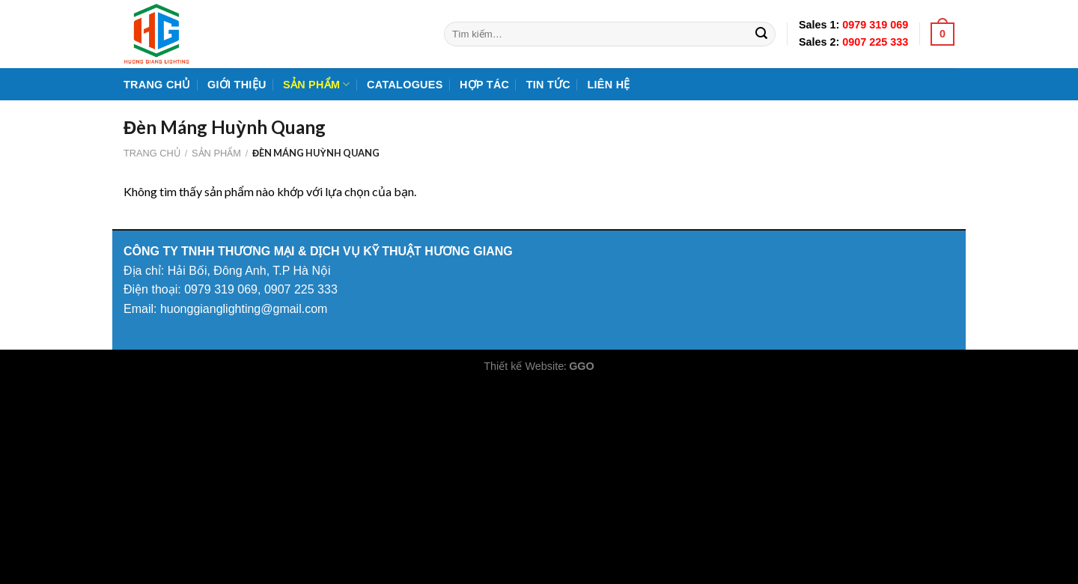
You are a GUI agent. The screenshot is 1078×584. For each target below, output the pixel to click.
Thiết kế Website (524, 366)
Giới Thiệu (237, 85)
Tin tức (548, 85)
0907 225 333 (875, 42)
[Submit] (761, 34)
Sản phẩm (316, 84)
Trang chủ (157, 85)
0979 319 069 (875, 25)
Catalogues (404, 85)
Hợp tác (484, 85)
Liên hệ (608, 85)
